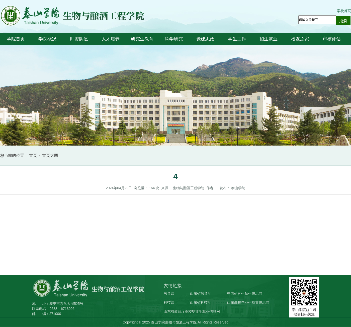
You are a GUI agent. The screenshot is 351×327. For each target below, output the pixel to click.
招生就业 (268, 38)
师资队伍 (79, 38)
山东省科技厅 (200, 302)
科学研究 (174, 38)
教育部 (169, 293)
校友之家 (300, 38)
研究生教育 (142, 38)
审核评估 (332, 38)
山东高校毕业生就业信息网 (248, 302)
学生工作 (237, 38)
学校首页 (344, 11)
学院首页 (16, 38)
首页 (33, 155)
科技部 (169, 302)
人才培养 (111, 38)
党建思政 (205, 38)
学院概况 (47, 38)
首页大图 (50, 155)
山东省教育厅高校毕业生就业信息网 (192, 311)
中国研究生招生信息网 (244, 293)
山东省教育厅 (200, 293)
